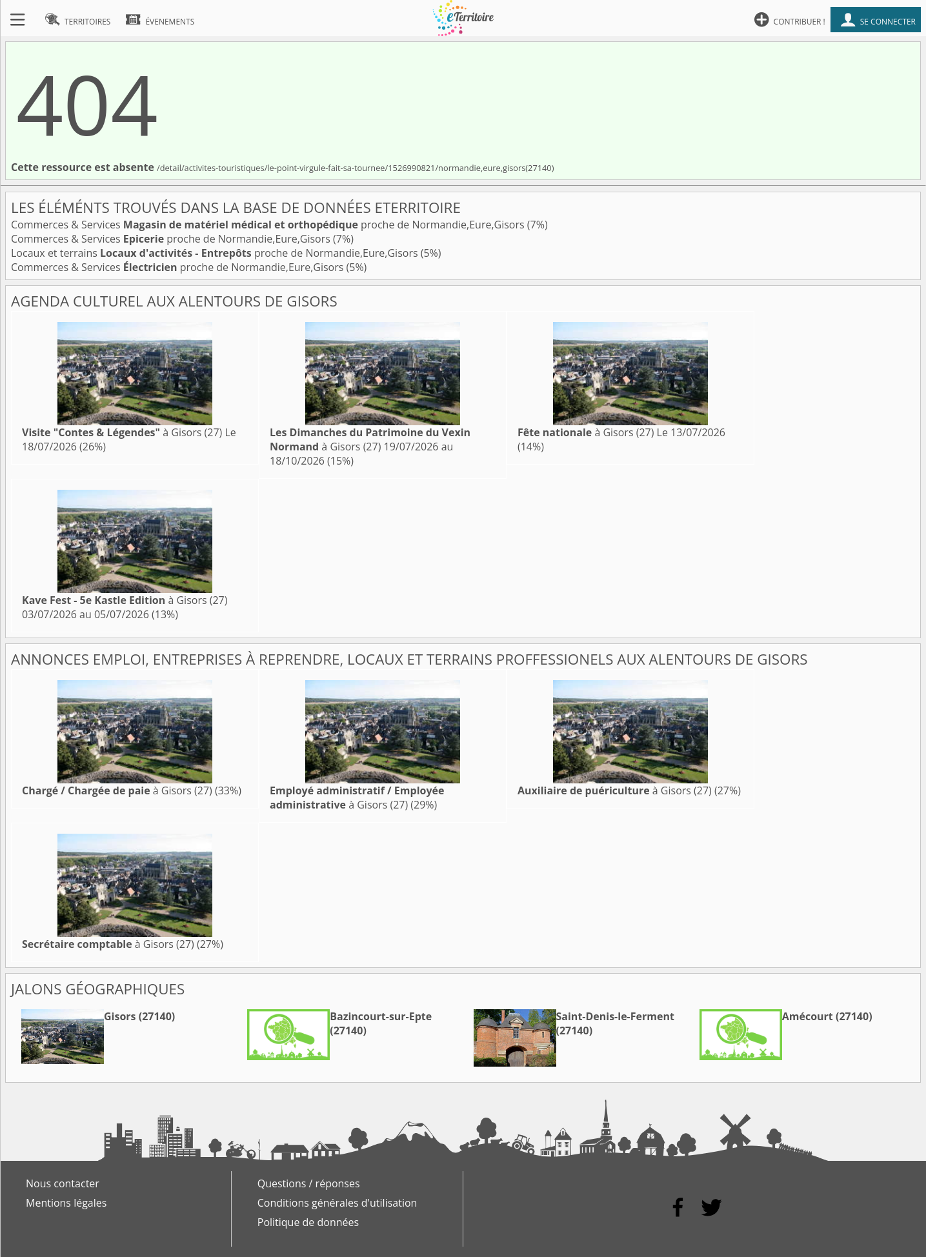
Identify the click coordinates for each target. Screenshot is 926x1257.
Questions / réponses (308, 1183)
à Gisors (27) (122, 432)
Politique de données (308, 1222)
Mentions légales (66, 1203)
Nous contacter (62, 1183)
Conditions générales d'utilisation (337, 1203)
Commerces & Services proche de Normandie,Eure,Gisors (269, 224)
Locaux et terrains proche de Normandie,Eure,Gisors (216, 253)
